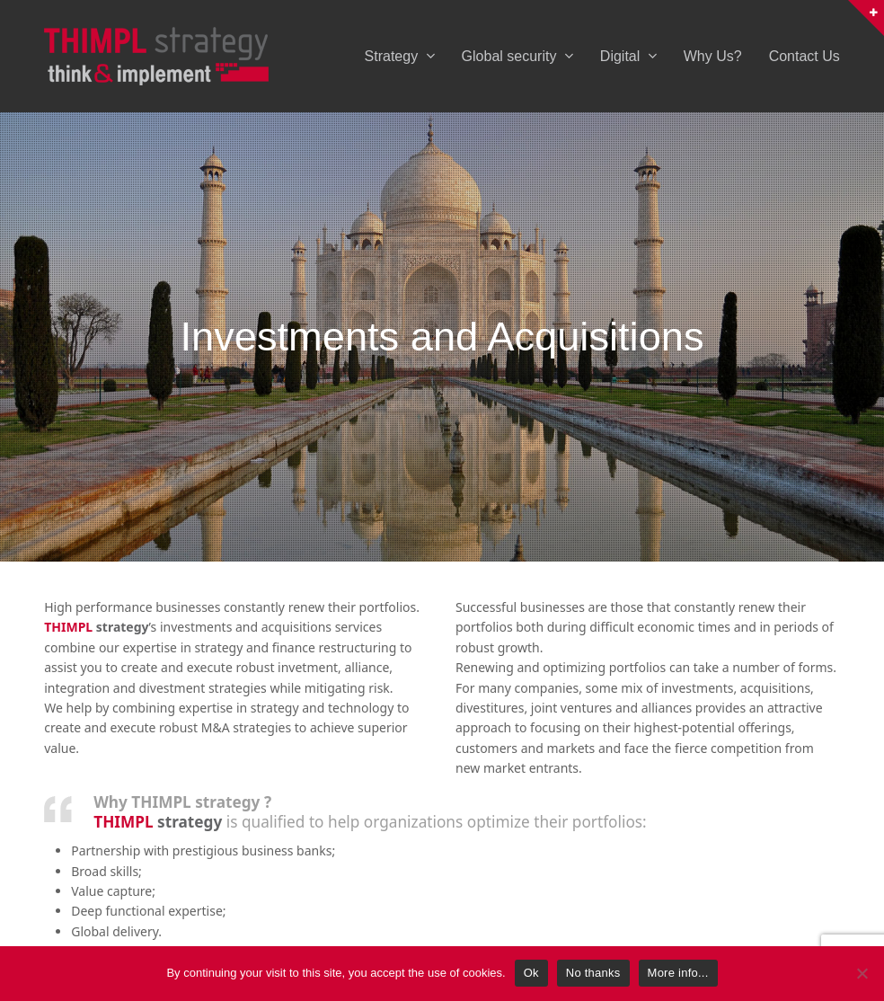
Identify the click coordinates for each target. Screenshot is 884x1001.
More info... (678, 972)
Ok (531, 972)
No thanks (593, 972)
